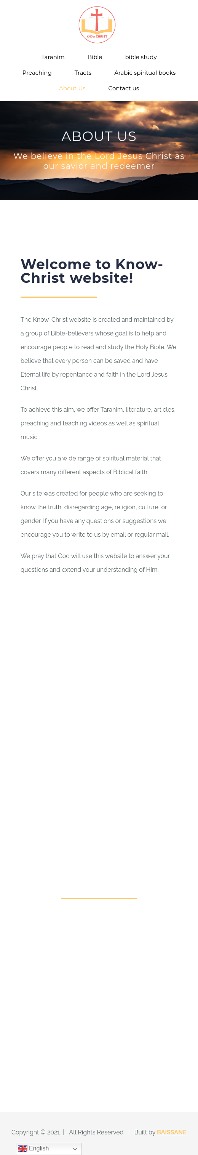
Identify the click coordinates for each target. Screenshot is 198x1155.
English (33, 1148)
